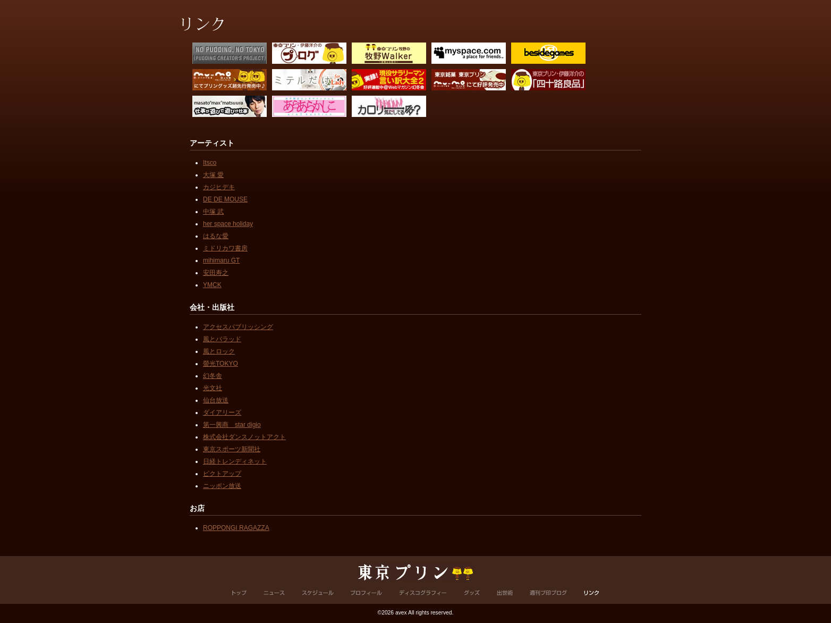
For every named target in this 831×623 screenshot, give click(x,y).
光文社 (212, 388)
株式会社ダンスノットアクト (244, 437)
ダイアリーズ (222, 412)
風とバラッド (222, 339)
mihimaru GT (221, 260)
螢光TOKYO (220, 363)
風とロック (219, 351)
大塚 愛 (213, 175)
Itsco (209, 162)
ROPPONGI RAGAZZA (236, 528)
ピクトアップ (222, 473)
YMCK (212, 285)
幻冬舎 (212, 376)
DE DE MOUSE (225, 199)
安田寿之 (215, 272)
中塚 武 (213, 211)
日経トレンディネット (235, 461)
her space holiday (228, 224)
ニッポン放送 (222, 486)
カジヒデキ (219, 187)
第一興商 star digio (232, 424)
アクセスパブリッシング (238, 327)
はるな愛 (215, 236)
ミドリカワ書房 (225, 248)
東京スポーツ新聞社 (231, 449)
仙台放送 (215, 400)
